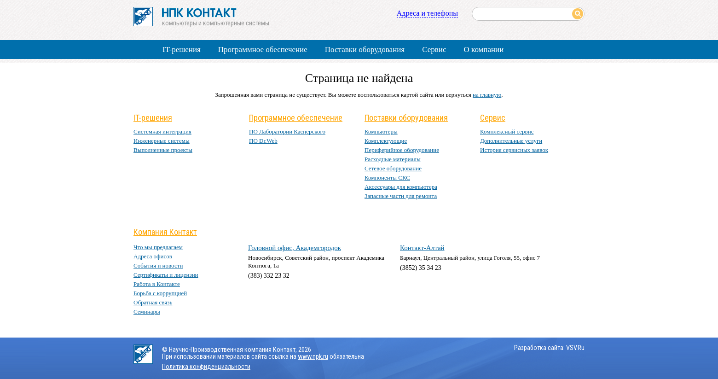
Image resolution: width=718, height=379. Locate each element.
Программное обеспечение (262, 49)
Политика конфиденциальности (206, 367)
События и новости (158, 265)
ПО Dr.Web (263, 140)
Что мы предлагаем (158, 247)
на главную (487, 94)
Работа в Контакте (156, 283)
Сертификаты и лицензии (165, 274)
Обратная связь (152, 302)
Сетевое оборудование (393, 168)
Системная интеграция (162, 131)
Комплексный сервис (506, 131)
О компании (483, 49)
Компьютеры (381, 131)
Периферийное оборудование (402, 149)
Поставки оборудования (365, 49)
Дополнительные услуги (511, 140)
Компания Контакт (165, 232)
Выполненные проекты (162, 149)
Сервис (434, 49)
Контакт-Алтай (422, 247)
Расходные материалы (393, 159)
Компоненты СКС (387, 177)
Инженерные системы (161, 140)
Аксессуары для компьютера (401, 186)
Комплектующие (386, 140)
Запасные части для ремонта (401, 195)
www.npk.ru (313, 357)
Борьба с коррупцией (160, 293)
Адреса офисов (152, 256)
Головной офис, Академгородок (294, 247)
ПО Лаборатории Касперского (287, 131)
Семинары (146, 311)
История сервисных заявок (514, 149)
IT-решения (181, 49)
